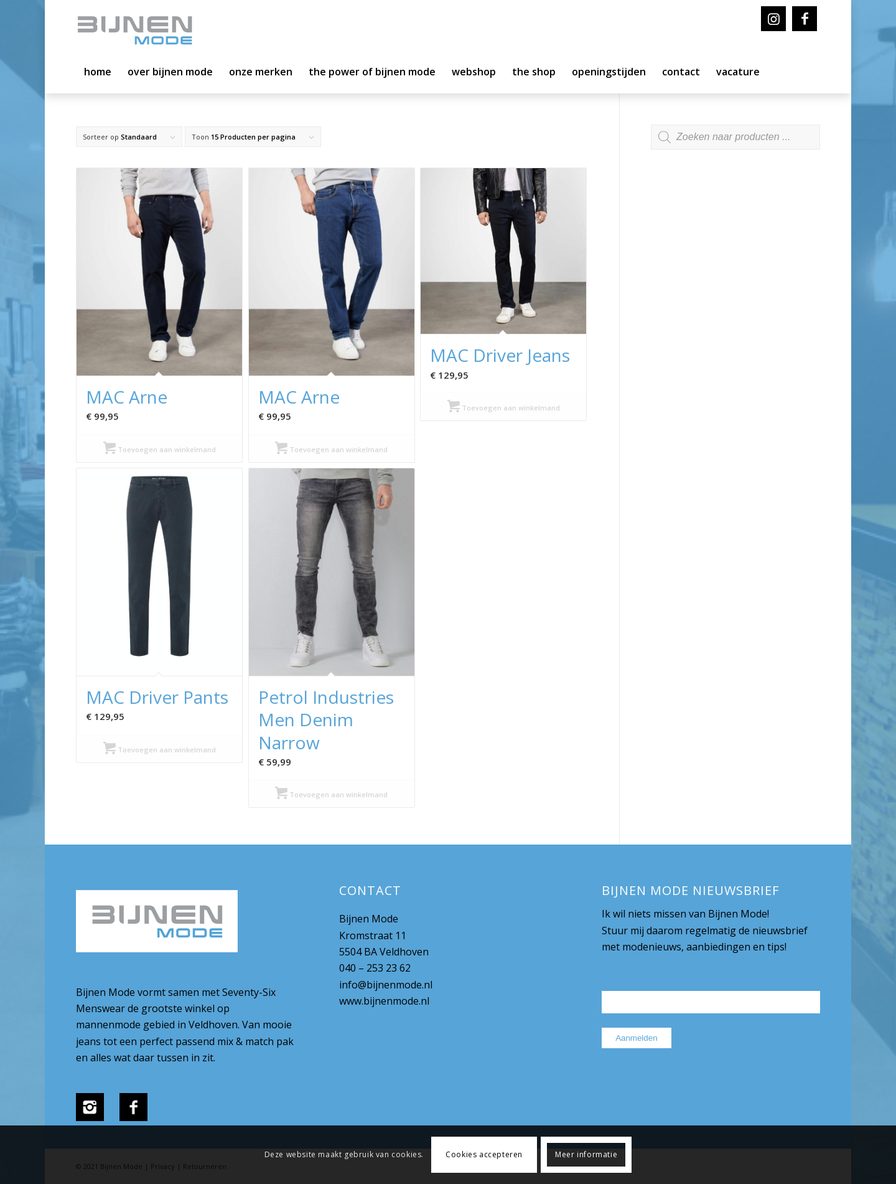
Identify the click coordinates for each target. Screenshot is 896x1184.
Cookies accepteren (484, 1154)
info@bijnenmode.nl (385, 985)
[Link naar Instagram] (773, 18)
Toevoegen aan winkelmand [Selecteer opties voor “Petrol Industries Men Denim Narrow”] (331, 794)
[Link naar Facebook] (804, 18)
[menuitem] (97, 74)
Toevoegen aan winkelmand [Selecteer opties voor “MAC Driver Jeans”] (503, 408)
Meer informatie (586, 1154)
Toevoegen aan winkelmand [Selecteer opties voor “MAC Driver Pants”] (159, 749)
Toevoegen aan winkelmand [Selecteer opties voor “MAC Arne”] (159, 449)
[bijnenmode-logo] (144, 31)
